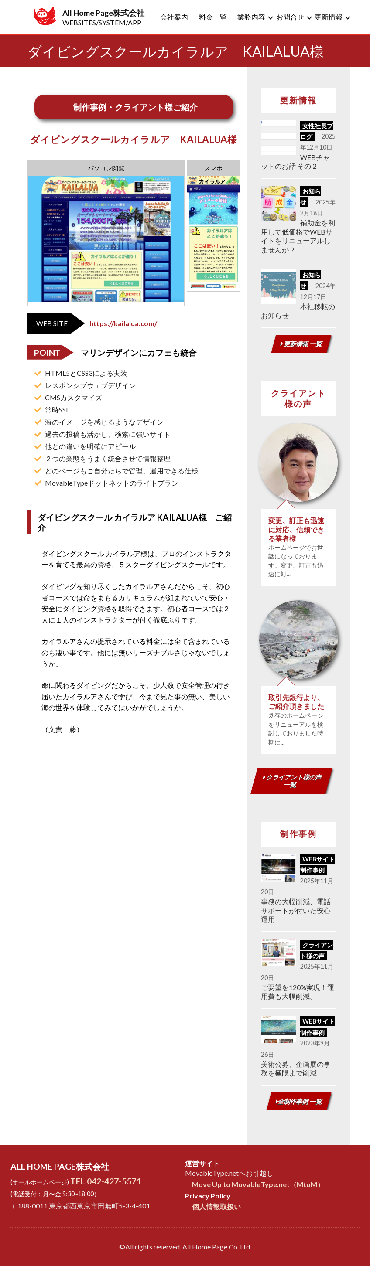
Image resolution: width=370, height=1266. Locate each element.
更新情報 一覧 (300, 343)
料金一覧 (213, 17)
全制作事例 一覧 (298, 1101)
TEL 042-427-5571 (105, 1181)
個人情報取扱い (216, 1206)
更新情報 (329, 17)
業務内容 (251, 17)
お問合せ (290, 17)
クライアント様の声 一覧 (292, 780)
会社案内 (174, 17)
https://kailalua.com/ (123, 323)
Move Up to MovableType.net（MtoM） (258, 1184)
